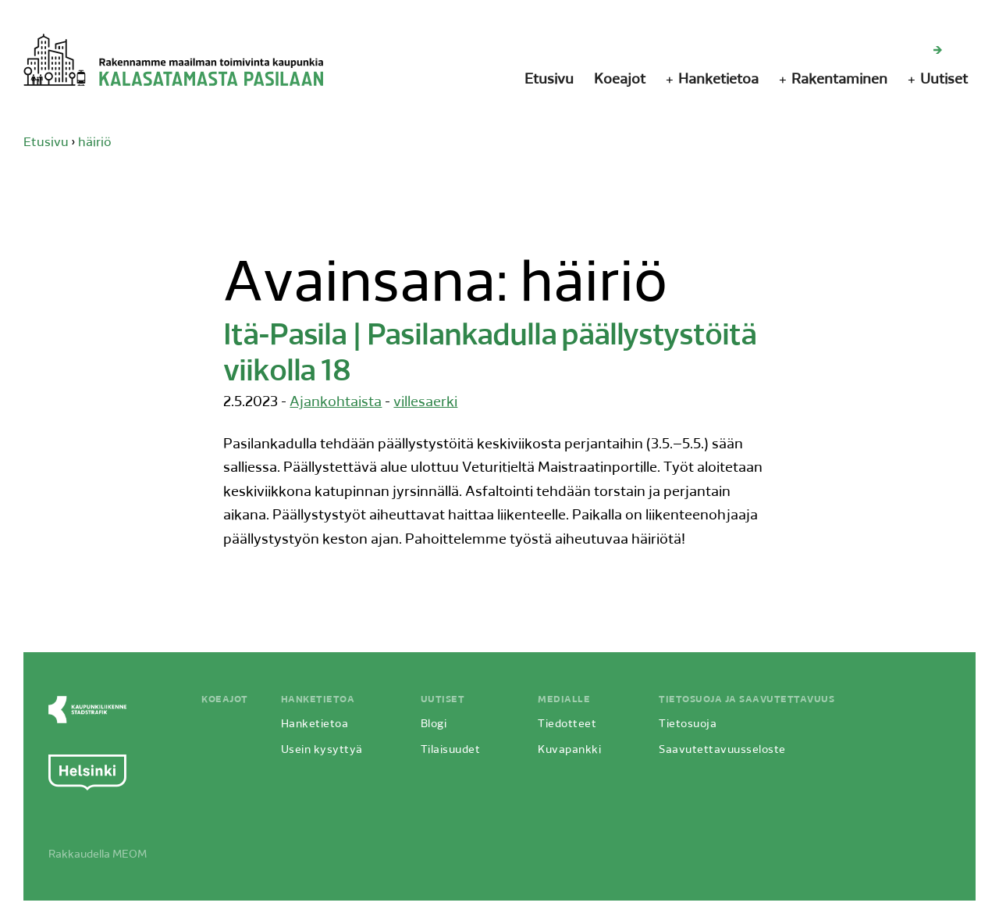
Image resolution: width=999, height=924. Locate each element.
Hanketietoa (718, 80)
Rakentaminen (839, 80)
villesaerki (425, 402)
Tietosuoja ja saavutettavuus (746, 700)
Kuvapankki (569, 750)
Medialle (564, 700)
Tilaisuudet (451, 750)
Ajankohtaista (336, 402)
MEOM (129, 855)
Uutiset (944, 80)
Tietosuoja (687, 724)
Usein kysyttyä (322, 750)
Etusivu (549, 80)
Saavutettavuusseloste (722, 750)
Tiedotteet (567, 724)
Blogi (434, 724)
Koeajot (619, 80)
